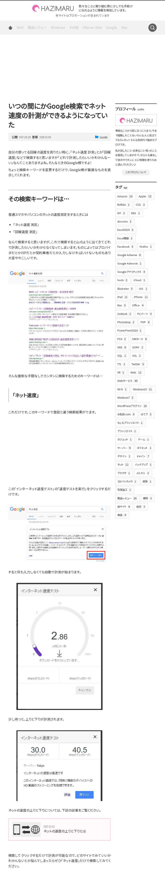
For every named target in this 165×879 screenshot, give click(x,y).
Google (111, 27)
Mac (124, 27)
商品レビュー (37, 27)
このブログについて (135, 172)
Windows (58, 27)
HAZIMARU (52, 8)
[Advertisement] (82, 66)
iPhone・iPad (92, 27)
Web (20, 27)
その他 (73, 27)
